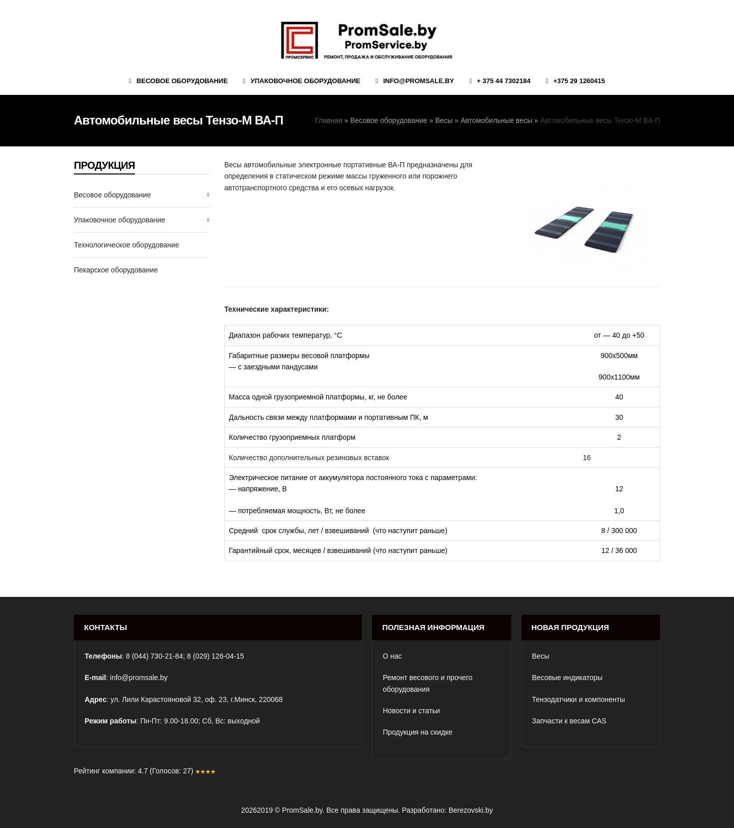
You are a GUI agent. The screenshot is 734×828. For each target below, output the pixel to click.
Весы (444, 120)
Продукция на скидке (418, 732)
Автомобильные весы (496, 120)
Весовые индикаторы (567, 677)
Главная (328, 120)
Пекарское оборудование (116, 270)
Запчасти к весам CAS (569, 721)
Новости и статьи (411, 711)
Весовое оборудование (388, 120)
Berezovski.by (471, 810)
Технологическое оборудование (126, 245)
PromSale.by (302, 810)
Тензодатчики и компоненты (578, 699)
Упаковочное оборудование (119, 220)
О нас (392, 656)
